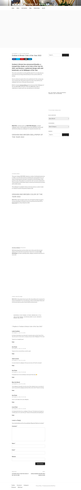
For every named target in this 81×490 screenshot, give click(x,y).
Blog (30, 8)
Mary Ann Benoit (16, 382)
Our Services (24, 8)
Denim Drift (14, 202)
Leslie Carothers (16, 331)
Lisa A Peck (15, 407)
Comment (14, 426)
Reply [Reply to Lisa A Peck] (13, 415)
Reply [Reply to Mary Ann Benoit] (13, 390)
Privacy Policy (39, 485)
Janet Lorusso (15, 358)
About (18, 8)
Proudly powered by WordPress (49, 485)
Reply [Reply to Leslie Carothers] (13, 342)
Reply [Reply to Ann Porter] (13, 353)
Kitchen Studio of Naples (30, 4)
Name (13, 443)
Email (13, 449)
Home (13, 8)
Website (14, 456)
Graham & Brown (24, 85)
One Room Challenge (16, 247)
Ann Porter (26, 53)
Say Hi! (43, 8)
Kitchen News (37, 8)
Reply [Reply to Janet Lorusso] (13, 365)
